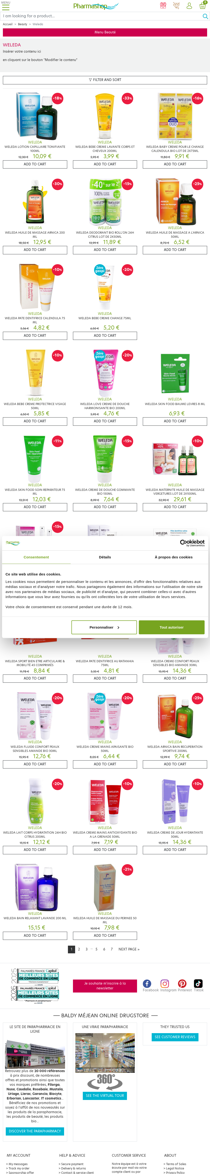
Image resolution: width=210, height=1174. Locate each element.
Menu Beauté (105, 32)
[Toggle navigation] (6, 6)
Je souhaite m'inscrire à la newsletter (105, 986)
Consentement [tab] (36, 557)
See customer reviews (175, 1037)
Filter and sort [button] (105, 80)
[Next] (129, 949)
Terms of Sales (176, 1164)
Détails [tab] (105, 557)
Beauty (22, 24)
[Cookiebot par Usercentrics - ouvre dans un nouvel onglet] (183, 543)
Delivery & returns (73, 1168)
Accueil (7, 24)
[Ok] (206, 16)
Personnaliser (104, 627)
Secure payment (72, 1164)
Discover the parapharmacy (35, 1131)
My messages (18, 1164)
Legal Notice (175, 1168)
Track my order (19, 1168)
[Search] (101, 16)
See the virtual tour (105, 1095)
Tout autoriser (172, 627)
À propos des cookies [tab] (174, 557)
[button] (189, 6)
